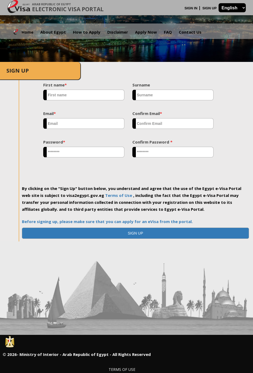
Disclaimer (117, 32)
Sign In (191, 8)
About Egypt (53, 32)
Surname (141, 85)
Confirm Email (147, 113)
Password (54, 142)
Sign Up (210, 8)
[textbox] (83, 95)
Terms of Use (119, 195)
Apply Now (146, 32)
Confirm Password (152, 142)
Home (27, 32)
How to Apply (86, 32)
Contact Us (190, 32)
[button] (135, 233)
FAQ (168, 32)
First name (55, 85)
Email (49, 113)
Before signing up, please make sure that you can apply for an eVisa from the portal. (107, 221)
